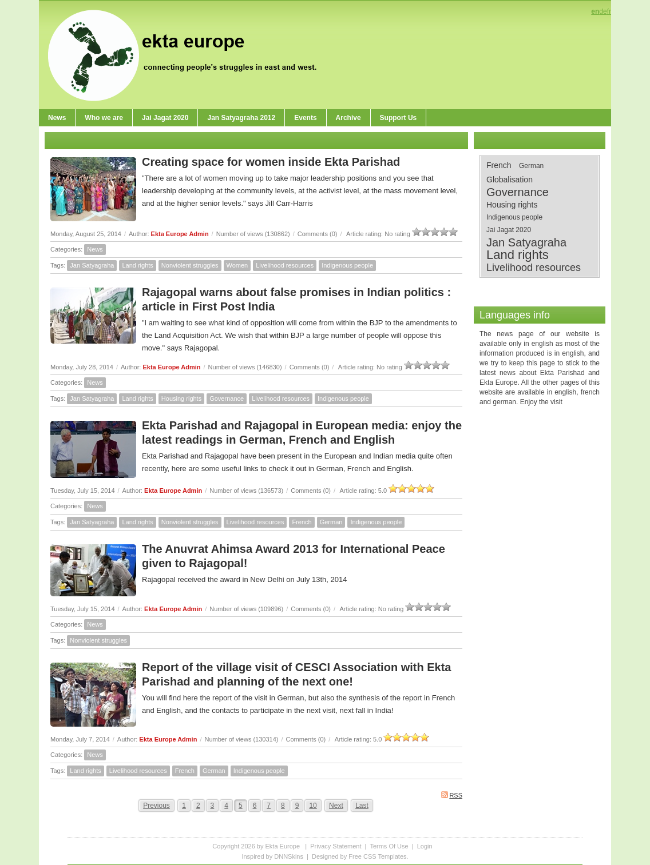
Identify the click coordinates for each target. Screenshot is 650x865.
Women (237, 265)
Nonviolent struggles (190, 265)
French (301, 522)
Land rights (137, 265)
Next (336, 806)
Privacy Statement (335, 846)
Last (361, 806)
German (331, 522)
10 (312, 806)
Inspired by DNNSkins (272, 856)
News (95, 249)
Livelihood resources (285, 265)
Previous (156, 806)
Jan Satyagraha (92, 265)
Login (425, 846)
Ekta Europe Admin (180, 233)
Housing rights (181, 398)
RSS (451, 795)
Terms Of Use (389, 846)
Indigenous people (347, 265)
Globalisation (509, 179)
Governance (226, 398)
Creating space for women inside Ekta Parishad (271, 162)
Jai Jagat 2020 (508, 229)
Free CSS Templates (377, 856)
